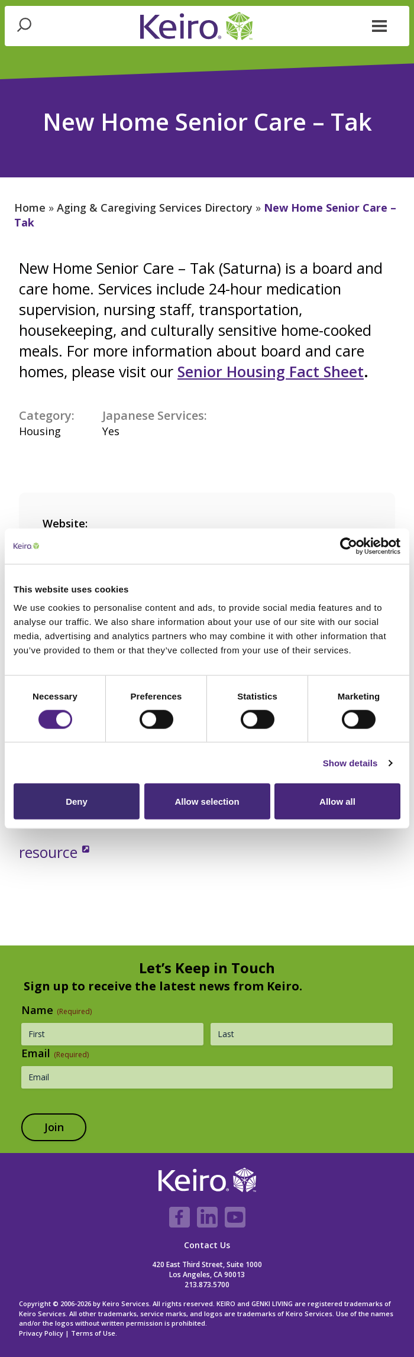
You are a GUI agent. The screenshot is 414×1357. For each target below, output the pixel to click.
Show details (350, 762)
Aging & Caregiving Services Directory (155, 207)
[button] (379, 24)
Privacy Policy (41, 1333)
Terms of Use (93, 1333)
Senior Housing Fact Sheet (270, 371)
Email (55, 1053)
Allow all (337, 801)
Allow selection (206, 801)
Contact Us (207, 1245)
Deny (77, 801)
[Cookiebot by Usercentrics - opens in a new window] (348, 546)
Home (30, 207)
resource (50, 852)
